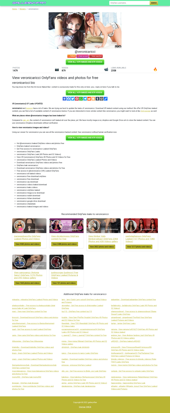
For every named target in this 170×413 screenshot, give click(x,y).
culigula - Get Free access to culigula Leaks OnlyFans (132, 371)
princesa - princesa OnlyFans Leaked (76, 365)
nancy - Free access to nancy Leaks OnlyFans (80, 353)
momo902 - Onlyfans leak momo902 (26, 377)
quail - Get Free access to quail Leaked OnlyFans (31, 329)
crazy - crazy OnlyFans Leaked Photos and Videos (32, 359)
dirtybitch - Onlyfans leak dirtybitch (75, 347)
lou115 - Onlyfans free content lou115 (77, 311)
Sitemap (82, 407)
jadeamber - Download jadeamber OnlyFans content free (133, 299)
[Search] (129, 3)
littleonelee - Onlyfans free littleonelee (27, 341)
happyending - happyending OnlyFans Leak (128, 383)
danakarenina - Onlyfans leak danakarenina (78, 386)
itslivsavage (145, 111)
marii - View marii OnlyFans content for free (29, 311)
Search (154, 3)
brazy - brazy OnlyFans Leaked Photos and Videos (32, 353)
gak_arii (26, 120)
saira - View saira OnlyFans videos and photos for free (34, 335)
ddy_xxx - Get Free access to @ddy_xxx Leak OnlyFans (84, 371)
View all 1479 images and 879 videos (85, 62)
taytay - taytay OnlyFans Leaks (123, 323)
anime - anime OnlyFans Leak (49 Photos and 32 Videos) (84, 383)
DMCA (88, 407)
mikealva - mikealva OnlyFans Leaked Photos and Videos (35, 299)
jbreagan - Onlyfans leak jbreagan (25, 383)
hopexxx (29, 108)
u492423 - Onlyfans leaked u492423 (125, 341)
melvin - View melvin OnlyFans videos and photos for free (134, 365)
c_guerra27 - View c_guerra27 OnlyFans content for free (84, 335)
